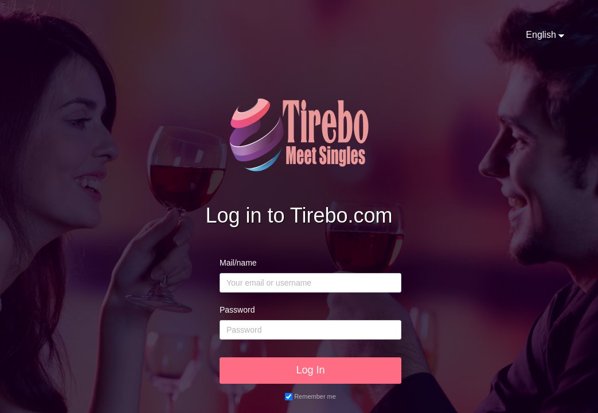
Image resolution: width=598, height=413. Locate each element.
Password (237, 309)
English (541, 35)
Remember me (315, 396)
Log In (310, 370)
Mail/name (238, 262)
